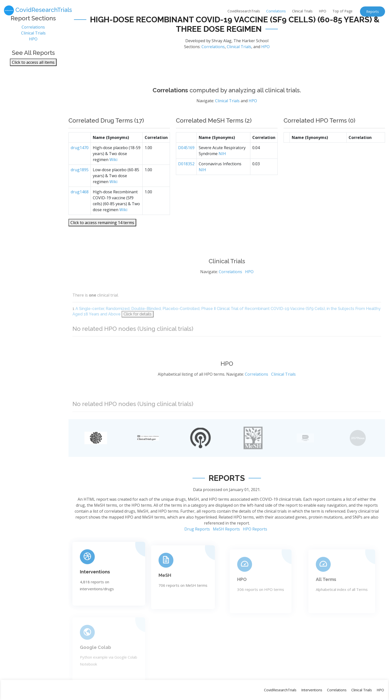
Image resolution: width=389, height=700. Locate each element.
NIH (222, 166)
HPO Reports (255, 550)
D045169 (186, 161)
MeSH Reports (226, 550)
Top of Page (342, 11)
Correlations (276, 11)
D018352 (186, 177)
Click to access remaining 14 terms (102, 235)
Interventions (95, 592)
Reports (372, 11)
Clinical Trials (302, 11)
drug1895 (80, 183)
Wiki (113, 172)
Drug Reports (197, 550)
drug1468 (80, 205)
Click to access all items (33, 64)
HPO (322, 11)
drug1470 (80, 161)
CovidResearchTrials (243, 11)
